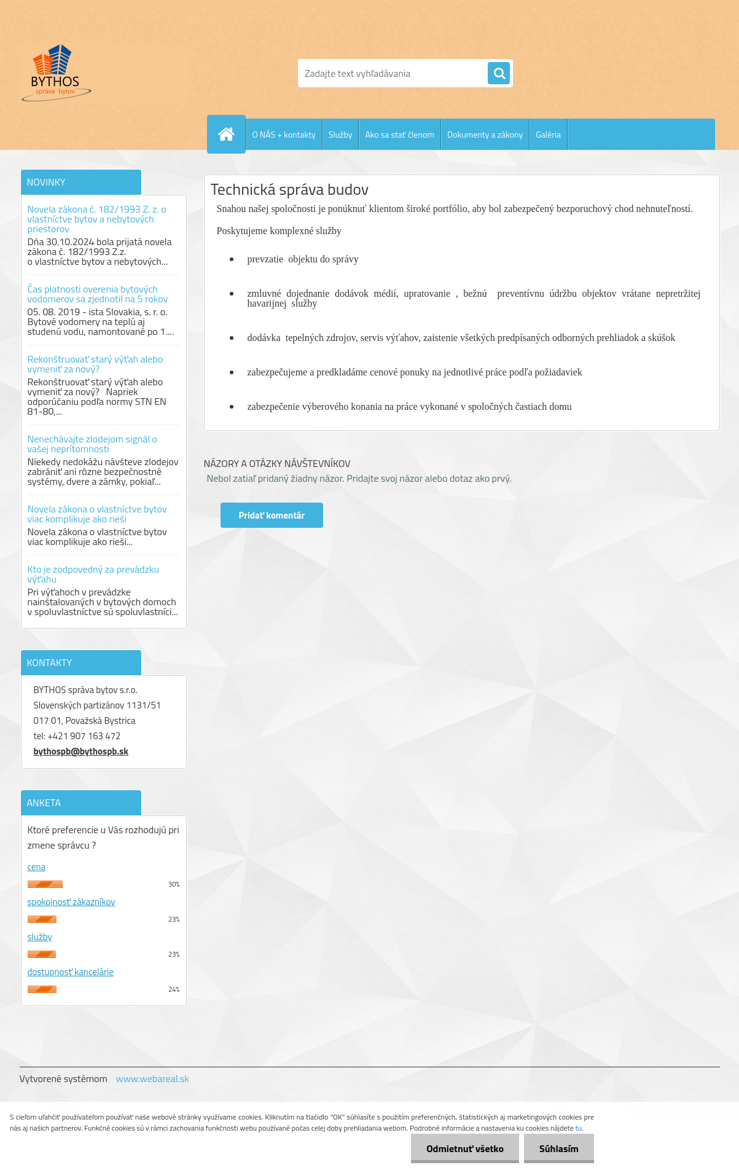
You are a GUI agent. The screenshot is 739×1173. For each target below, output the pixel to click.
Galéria (548, 134)
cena (37, 867)
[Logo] (104, 73)
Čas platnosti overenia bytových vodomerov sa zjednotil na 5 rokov (98, 293)
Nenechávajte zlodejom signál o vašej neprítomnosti (93, 443)
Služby (341, 134)
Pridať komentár (272, 515)
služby (40, 937)
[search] (499, 73)
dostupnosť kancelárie (71, 972)
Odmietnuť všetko (465, 1148)
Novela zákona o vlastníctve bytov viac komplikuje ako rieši (97, 513)
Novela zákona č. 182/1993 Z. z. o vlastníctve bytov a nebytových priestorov (97, 219)
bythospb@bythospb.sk (81, 751)
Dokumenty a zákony (485, 134)
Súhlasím (559, 1148)
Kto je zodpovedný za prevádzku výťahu (93, 574)
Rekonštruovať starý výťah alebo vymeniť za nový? (95, 363)
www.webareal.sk (152, 1078)
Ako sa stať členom (399, 134)
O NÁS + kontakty (284, 134)
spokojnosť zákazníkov (71, 902)
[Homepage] (231, 134)
